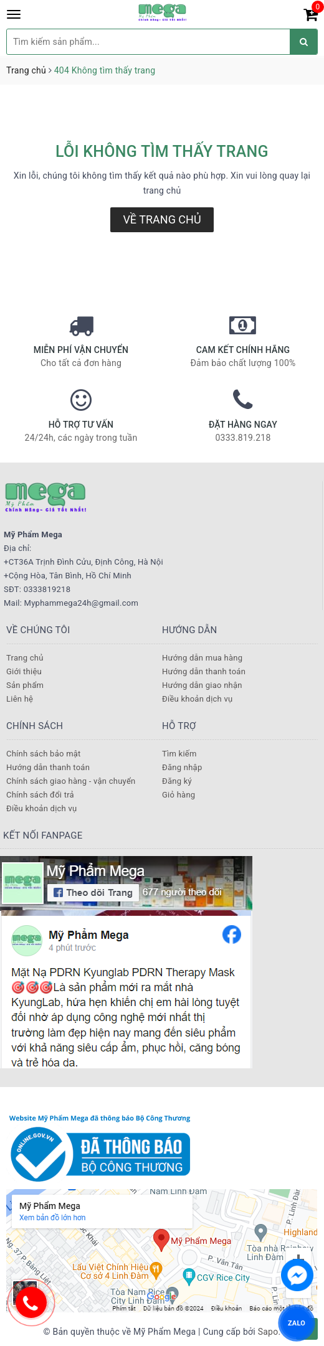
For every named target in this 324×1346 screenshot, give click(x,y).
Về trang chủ (162, 219)
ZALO (297, 1323)
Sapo (268, 1332)
